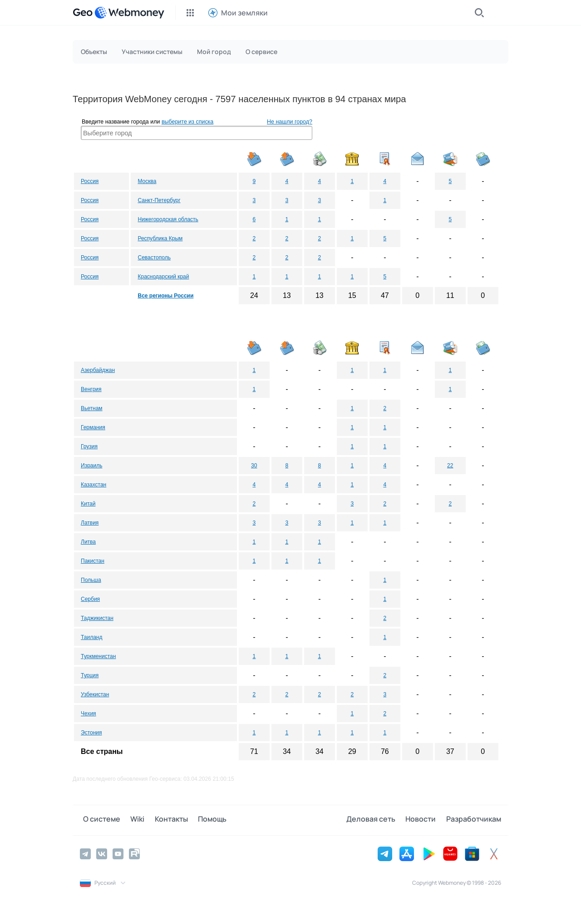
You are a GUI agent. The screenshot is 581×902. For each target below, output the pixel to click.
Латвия (89, 523)
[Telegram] (85, 852)
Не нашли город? (289, 122)
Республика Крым (160, 238)
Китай (88, 504)
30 (254, 465)
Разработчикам (473, 820)
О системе (98, 820)
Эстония (91, 732)
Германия (93, 427)
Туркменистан (98, 656)
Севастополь (154, 257)
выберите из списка (187, 122)
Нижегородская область (168, 219)
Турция (89, 675)
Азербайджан (98, 370)
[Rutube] (134, 852)
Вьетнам (92, 408)
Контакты (162, 820)
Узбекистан (95, 694)
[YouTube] (118, 852)
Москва (147, 181)
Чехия (88, 713)
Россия (89, 181)
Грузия (89, 446)
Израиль (91, 465)
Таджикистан (97, 618)
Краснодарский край (163, 276)
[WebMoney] (129, 13)
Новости (424, 820)
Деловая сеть (376, 820)
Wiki (131, 820)
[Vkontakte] (101, 852)
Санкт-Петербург (159, 200)
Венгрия (91, 389)
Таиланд (91, 637)
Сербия (90, 599)
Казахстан (93, 484)
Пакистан (92, 561)
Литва (88, 542)
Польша (91, 580)
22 (450, 465)
